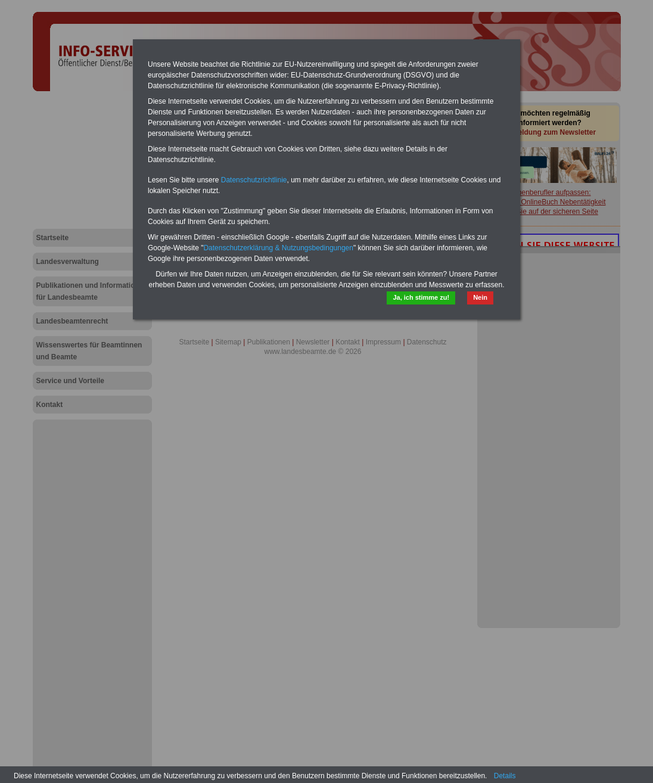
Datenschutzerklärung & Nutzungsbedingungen (278, 248)
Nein (480, 297)
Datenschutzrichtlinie (254, 180)
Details (505, 776)
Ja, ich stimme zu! (421, 297)
